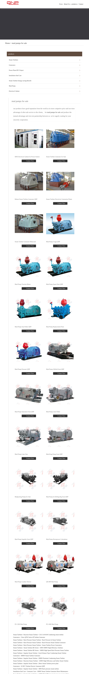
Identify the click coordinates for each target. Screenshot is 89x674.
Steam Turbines (13, 60)
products (75, 4)
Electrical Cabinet (14, 91)
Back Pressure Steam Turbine (32, 638)
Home (61, 4)
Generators (12, 65)
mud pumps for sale (19, 43)
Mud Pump (12, 86)
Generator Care (31, 669)
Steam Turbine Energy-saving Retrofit (20, 81)
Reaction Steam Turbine (31, 633)
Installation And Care (15, 75)
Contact (81, 4)
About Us (67, 4)
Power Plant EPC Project (16, 70)
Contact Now (30, 161)
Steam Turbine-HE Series (31, 646)
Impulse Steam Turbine (30, 651)
